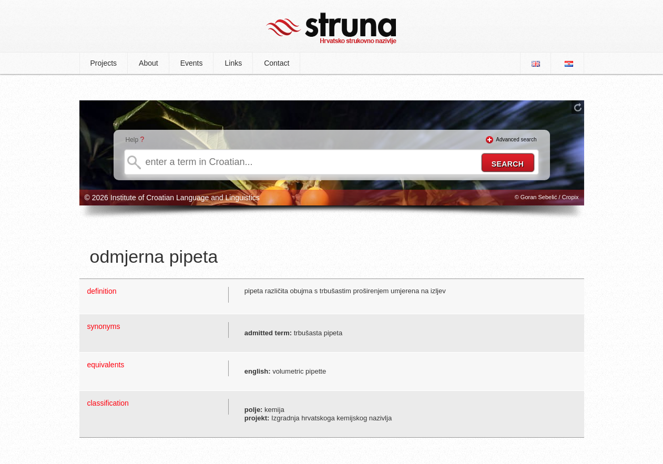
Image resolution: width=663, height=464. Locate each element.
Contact (276, 63)
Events (191, 63)
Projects (103, 63)
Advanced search (516, 139)
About (148, 63)
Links (233, 63)
